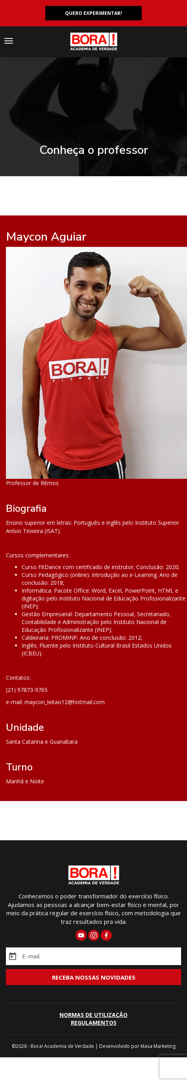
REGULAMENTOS (94, 1022)
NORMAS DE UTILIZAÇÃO (93, 1014)
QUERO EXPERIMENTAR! (93, 13)
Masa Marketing (158, 1046)
